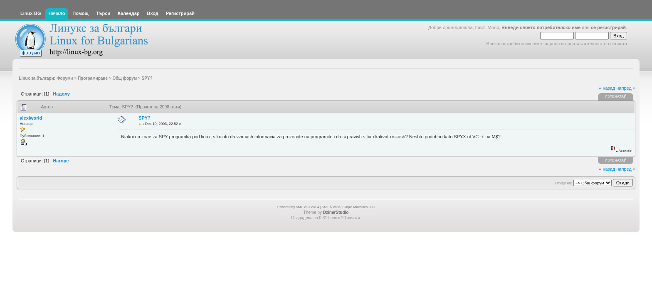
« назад (607, 88)
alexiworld (31, 117)
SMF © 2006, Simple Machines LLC (348, 207)
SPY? (144, 117)
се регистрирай (608, 27)
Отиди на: (563, 183)
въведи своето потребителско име (540, 27)
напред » (625, 88)
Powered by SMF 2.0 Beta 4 (298, 207)
